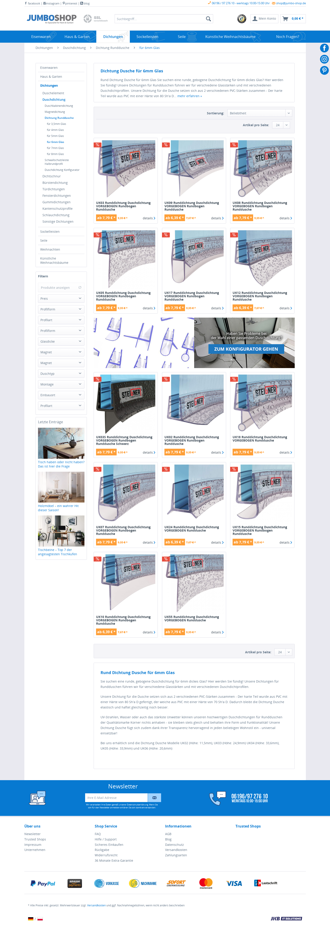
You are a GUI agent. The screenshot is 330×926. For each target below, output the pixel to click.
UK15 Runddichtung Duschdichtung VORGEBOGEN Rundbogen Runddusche (260, 530)
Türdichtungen (53, 189)
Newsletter (32, 834)
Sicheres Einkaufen (109, 844)
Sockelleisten (50, 231)
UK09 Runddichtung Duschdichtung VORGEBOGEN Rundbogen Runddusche (191, 206)
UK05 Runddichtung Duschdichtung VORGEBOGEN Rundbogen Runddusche (123, 296)
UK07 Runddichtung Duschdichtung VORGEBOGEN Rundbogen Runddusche (123, 530)
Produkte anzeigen (61, 287)
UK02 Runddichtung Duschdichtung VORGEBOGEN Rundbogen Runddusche (191, 440)
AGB (168, 834)
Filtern (43, 276)
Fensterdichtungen (56, 195)
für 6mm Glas (55, 142)
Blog (168, 839)
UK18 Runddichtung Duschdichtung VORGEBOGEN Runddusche (260, 438)
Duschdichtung (53, 99)
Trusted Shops (35, 839)
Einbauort (47, 395)
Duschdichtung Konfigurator (62, 170)
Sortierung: (215, 113)
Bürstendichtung (55, 182)
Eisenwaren (49, 67)
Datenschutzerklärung (137, 804)
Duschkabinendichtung (59, 106)
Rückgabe (102, 850)
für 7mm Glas (55, 148)
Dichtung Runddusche (59, 118)
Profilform (47, 309)
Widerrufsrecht (106, 855)
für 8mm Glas (55, 154)
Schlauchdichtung (55, 215)
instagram (51, 3)
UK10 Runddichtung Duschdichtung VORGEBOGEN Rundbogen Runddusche (123, 620)
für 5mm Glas (55, 136)
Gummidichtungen (56, 202)
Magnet (46, 352)
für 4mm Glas (55, 130)
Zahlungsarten (176, 855)
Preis (44, 298)
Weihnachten (50, 249)
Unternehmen (34, 850)
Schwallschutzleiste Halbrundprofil (57, 162)
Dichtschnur (51, 176)
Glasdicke (47, 341)
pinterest (69, 3)
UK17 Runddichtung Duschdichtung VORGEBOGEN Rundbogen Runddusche (191, 296)
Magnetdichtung (55, 112)
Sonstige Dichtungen (58, 221)
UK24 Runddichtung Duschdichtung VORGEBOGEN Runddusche (191, 528)
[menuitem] (241, 19)
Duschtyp (47, 373)
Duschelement (53, 93)
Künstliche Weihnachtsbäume (54, 260)
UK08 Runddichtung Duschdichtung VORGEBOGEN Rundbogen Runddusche (260, 206)
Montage (47, 384)
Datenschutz (174, 844)
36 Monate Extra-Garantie (114, 860)
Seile (43, 240)
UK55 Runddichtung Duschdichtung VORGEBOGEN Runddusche (191, 618)
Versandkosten (176, 850)
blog (85, 3)
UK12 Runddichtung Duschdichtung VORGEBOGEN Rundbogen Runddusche (260, 296)
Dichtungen (49, 85)
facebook (32, 3)
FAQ (98, 834)
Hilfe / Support (106, 839)
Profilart (46, 320)
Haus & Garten (51, 76)
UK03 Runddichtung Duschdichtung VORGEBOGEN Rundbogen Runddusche (123, 206)
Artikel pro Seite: (256, 125)
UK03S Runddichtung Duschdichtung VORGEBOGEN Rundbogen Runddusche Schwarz (124, 440)
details (149, 218)
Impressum (32, 844)
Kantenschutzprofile (57, 208)
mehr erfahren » (189, 96)
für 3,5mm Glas (56, 124)
